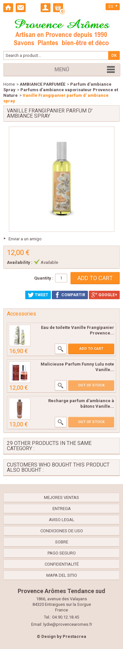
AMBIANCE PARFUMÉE (42, 84)
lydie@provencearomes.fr (67, 624)
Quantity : (43, 278)
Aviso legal (61, 519)
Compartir (69, 295)
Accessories (21, 314)
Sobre (61, 541)
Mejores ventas (61, 497)
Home (9, 84)
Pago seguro (62, 553)
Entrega (61, 508)
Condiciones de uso (61, 530)
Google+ (104, 295)
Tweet (38, 295)
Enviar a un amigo (25, 238)
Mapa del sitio (61, 575)
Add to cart (91, 349)
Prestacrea (74, 636)
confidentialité (62, 564)
